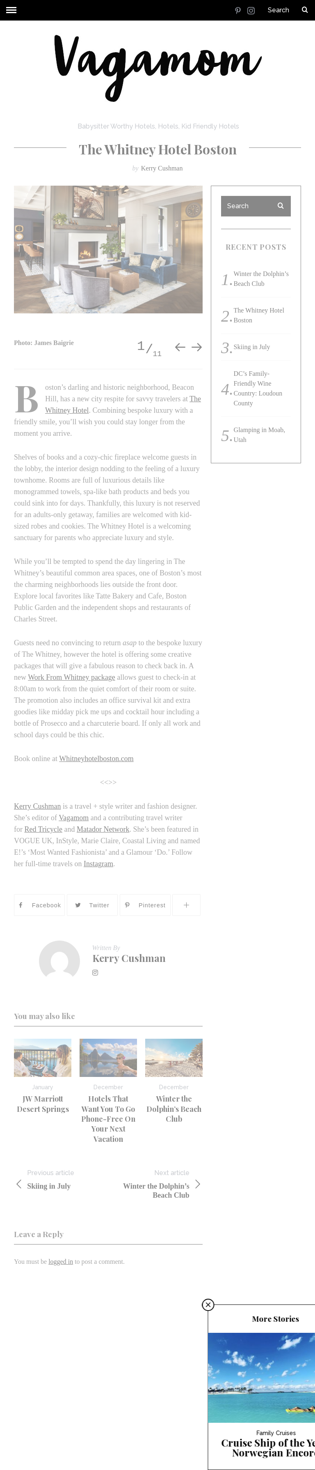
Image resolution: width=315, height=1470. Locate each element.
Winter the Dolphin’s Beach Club (173, 1109)
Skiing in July (61, 1179)
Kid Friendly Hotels (210, 126)
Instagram (98, 864)
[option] (108, 249)
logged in (60, 1261)
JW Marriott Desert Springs (43, 1103)
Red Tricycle (44, 829)
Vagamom (74, 818)
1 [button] (141, 346)
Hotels (168, 126)
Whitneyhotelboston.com (96, 759)
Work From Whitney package (71, 677)
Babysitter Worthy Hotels (116, 126)
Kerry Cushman (162, 168)
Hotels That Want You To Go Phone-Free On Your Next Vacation (108, 1118)
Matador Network (103, 829)
